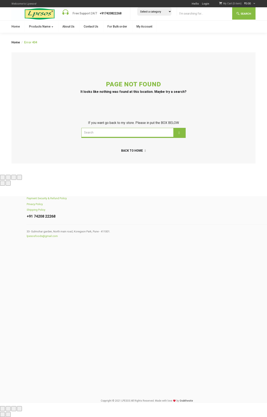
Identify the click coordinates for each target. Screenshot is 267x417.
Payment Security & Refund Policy (47, 198)
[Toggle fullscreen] (8, 177)
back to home (133, 150)
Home (15, 26)
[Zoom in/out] (2, 177)
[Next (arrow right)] (8, 183)
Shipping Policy (36, 209)
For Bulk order (117, 26)
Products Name (41, 26)
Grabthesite (186, 400)
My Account (144, 26)
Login (205, 3)
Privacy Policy (35, 204)
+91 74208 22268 (41, 216)
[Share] (13, 177)
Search (244, 13)
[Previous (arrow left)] (2, 183)
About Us (68, 26)
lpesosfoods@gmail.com (42, 236)
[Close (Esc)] (19, 177)
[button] (239, 3)
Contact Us (91, 26)
